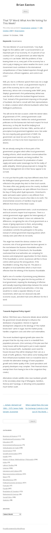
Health (5, 456)
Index (5, 462)
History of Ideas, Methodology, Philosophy (18, 459)
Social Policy (7, 497)
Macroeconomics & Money (12, 474)
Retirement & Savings (11, 494)
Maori (5, 477)
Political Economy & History (12, 483)
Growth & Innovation (10, 454)
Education (6, 442)
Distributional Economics (12, 439)
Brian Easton (25, 5)
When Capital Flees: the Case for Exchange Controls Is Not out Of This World (37, 408)
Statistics (6, 500)
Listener (34, 28)
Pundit (5, 488)
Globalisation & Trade (11, 448)
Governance (25, 28)
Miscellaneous (8, 480)
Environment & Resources (12, 445)
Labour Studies (8, 465)
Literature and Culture (11, 471)
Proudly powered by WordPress (14, 529)
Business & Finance (10, 436)
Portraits (6, 485)
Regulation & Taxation (11, 491)
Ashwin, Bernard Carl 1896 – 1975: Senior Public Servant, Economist (13, 408)
